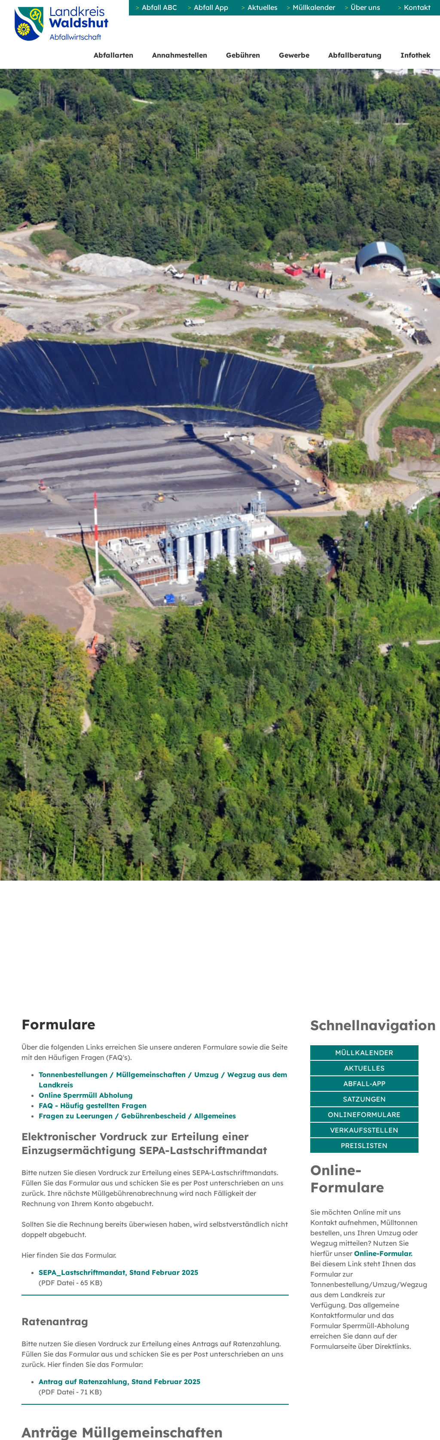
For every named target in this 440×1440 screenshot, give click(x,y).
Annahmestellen (179, 55)
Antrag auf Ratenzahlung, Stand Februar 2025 (120, 1381)
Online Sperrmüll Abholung (86, 1095)
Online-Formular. (383, 1253)
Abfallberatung (355, 55)
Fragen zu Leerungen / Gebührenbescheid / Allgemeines (137, 1115)
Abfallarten (113, 55)
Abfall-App (364, 1083)
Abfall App (211, 7)
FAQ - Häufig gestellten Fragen (93, 1105)
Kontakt (417, 7)
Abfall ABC (159, 7)
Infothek (415, 55)
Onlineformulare (364, 1114)
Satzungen (364, 1099)
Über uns (365, 7)
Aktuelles (263, 7)
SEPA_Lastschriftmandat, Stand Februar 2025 (119, 1272)
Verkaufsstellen (364, 1130)
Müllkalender (314, 7)
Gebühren (243, 55)
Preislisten (364, 1145)
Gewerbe (294, 55)
